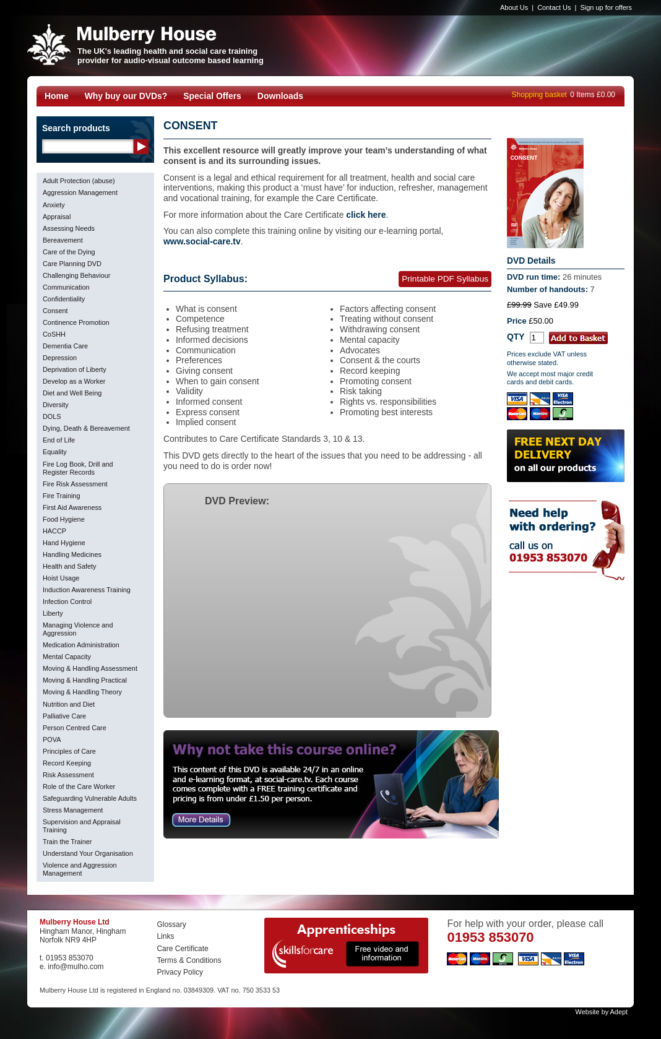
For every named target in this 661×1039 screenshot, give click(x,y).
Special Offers (212, 96)
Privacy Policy (180, 972)
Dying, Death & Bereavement (86, 428)
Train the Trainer (67, 841)
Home (57, 96)
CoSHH (54, 334)
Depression (60, 357)
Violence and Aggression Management (80, 869)
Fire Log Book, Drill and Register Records (78, 468)
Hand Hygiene (64, 542)
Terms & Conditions (189, 960)
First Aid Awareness (72, 507)
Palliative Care (64, 716)
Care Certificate (182, 948)
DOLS (52, 416)
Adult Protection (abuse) (79, 180)
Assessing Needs (69, 228)
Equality (55, 451)
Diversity (56, 404)
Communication (66, 287)
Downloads (280, 96)
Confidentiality (64, 299)
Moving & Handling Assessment (90, 668)
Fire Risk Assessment (75, 484)
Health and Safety (69, 566)
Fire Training (61, 495)
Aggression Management (80, 192)
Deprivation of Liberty (74, 369)
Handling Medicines (72, 554)
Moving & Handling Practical (85, 680)
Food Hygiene (64, 519)
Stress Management (73, 810)
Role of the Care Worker (79, 786)
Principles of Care (69, 751)
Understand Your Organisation (88, 853)
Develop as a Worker (74, 381)
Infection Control (67, 601)
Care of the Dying (69, 252)
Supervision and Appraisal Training (82, 826)
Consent (55, 310)
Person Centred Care (74, 727)
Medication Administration (81, 645)
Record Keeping (67, 763)
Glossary (171, 924)
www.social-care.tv (202, 241)
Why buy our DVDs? (126, 96)
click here (366, 215)
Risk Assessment (68, 774)
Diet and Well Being (72, 393)
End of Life (59, 440)
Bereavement (63, 240)
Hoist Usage (61, 578)
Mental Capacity (67, 656)
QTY (516, 337)
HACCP (54, 531)
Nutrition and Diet (69, 704)
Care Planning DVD (72, 263)
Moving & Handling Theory (82, 692)
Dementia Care (65, 346)
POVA (52, 739)
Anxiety (54, 205)
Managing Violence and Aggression (78, 629)
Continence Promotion (76, 322)
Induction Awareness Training (87, 589)
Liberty (53, 613)
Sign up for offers (606, 7)
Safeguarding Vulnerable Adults (90, 798)
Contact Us (554, 7)
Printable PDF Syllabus (445, 278)
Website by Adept (602, 1011)
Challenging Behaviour (76, 275)
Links (165, 936)
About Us (514, 7)
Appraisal (57, 216)
